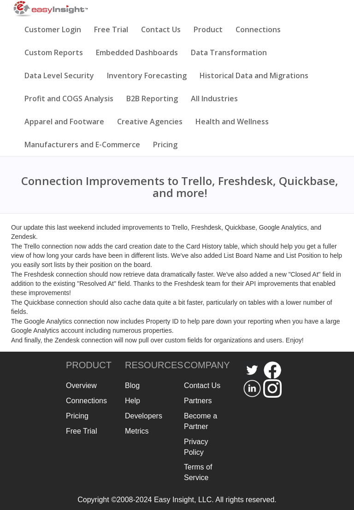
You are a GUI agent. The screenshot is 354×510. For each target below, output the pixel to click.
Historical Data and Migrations (254, 75)
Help (132, 401)
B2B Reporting (152, 98)
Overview (81, 385)
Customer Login (52, 29)
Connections (258, 29)
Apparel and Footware (64, 121)
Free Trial (111, 29)
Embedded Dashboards (137, 52)
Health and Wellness (232, 121)
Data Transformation (229, 52)
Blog (132, 385)
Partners (198, 401)
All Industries (214, 98)
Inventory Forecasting (147, 75)
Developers (143, 416)
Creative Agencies (150, 121)
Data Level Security (59, 75)
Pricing (165, 144)
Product (208, 29)
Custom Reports (53, 52)
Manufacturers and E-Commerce (82, 144)
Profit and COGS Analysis (68, 98)
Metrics (137, 431)
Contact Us (161, 29)
